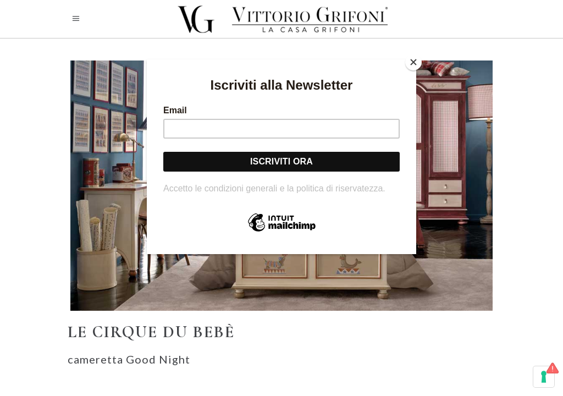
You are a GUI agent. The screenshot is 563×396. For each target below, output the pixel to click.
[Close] (413, 62)
